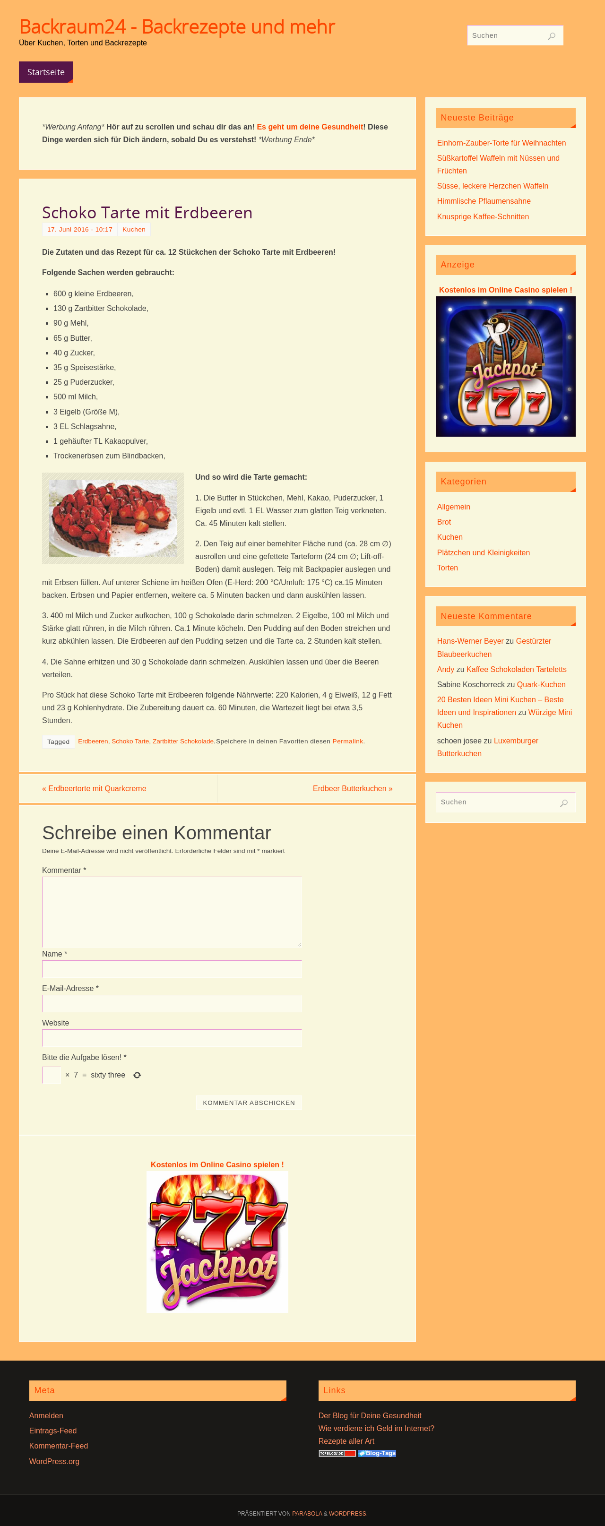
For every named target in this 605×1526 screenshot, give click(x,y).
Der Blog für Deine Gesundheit (370, 1416)
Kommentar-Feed (58, 1446)
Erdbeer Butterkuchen (353, 789)
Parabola (307, 1513)
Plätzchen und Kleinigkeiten (483, 553)
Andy (445, 669)
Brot (444, 522)
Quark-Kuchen (541, 685)
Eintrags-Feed (53, 1431)
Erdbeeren (93, 741)
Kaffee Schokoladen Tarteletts (517, 669)
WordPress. (348, 1513)
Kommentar (64, 870)
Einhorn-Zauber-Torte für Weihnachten (501, 143)
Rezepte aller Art (346, 1441)
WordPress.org (54, 1461)
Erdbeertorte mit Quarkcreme (94, 789)
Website (55, 1023)
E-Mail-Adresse (70, 988)
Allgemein (453, 507)
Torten (447, 568)
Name (54, 954)
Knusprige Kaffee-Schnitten (483, 217)
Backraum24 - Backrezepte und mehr (177, 26)
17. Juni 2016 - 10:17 (79, 229)
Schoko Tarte (130, 741)
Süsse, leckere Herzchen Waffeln (493, 186)
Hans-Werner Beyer (470, 641)
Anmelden (46, 1416)
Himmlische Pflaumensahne (484, 201)
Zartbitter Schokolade (183, 741)
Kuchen (134, 229)
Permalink (348, 741)
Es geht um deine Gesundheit (310, 127)
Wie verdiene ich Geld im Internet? (376, 1428)
